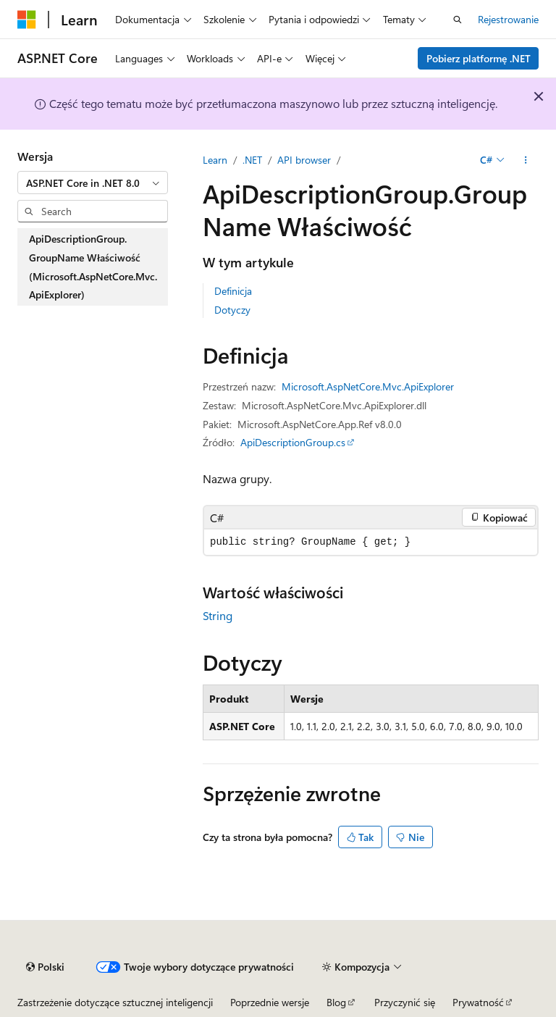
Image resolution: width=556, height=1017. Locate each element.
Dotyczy (232, 310)
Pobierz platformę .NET (478, 58)
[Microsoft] (26, 19)
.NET (252, 160)
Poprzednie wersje (269, 1002)
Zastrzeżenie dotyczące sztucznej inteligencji (115, 1002)
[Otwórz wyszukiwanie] (457, 20)
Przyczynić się (404, 1002)
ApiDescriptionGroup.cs (292, 442)
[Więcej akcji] (526, 160)
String (217, 615)
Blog (336, 1002)
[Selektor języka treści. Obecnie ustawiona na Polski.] (45, 967)
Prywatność (478, 1002)
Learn (215, 160)
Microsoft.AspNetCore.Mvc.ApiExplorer (368, 386)
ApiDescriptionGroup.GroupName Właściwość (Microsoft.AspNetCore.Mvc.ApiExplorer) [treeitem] (93, 266)
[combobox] (92, 182)
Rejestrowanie (508, 19)
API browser (304, 160)
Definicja (233, 291)
